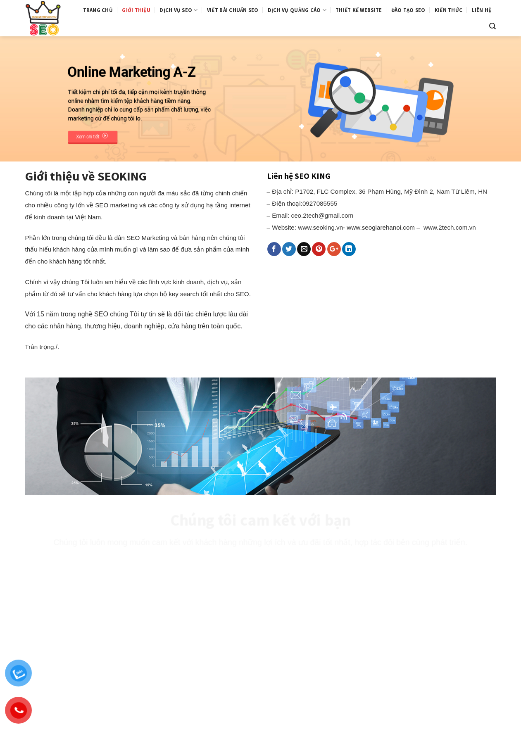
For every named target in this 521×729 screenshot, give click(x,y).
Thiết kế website (358, 10)
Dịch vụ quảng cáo (297, 10)
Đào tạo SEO (408, 10)
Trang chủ (98, 10)
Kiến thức (448, 10)
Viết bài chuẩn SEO (233, 10)
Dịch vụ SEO (178, 10)
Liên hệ (482, 10)
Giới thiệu (136, 10)
